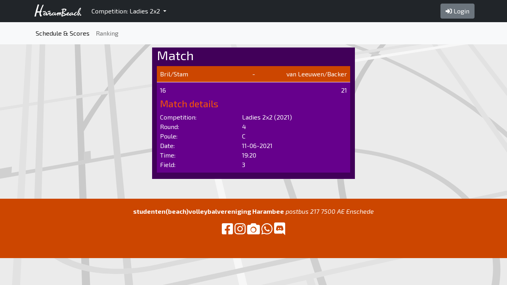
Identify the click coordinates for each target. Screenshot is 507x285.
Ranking (107, 33)
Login (457, 11)
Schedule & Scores (63, 33)
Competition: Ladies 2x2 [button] (126, 11)
